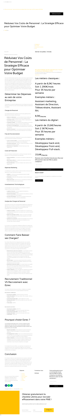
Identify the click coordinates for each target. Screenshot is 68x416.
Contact (23, 380)
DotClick (21, 388)
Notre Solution (24, 376)
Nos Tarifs (23, 377)
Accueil (23, 373)
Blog (23, 379)
